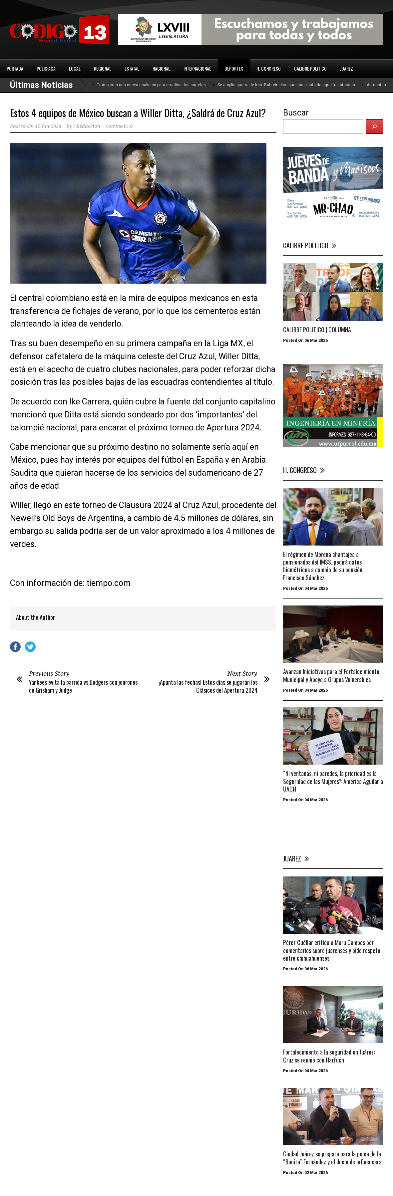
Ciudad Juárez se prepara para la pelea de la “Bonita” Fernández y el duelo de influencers (332, 1157)
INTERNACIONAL (197, 68)
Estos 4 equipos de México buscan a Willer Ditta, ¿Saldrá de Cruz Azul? (138, 112)
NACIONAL (161, 68)
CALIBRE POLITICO (310, 68)
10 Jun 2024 (48, 126)
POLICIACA (46, 68)
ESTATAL (132, 68)
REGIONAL (102, 68)
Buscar (296, 113)
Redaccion (88, 126)
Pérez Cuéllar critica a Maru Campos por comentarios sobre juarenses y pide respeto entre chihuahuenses (331, 950)
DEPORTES (233, 68)
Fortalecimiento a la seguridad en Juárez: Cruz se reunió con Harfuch (329, 1056)
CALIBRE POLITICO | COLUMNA (317, 329)
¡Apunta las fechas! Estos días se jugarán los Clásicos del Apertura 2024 (208, 686)
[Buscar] (374, 126)
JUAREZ (346, 68)
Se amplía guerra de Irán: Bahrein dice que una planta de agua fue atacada (286, 85)
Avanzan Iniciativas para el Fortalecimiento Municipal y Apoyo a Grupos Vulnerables (331, 675)
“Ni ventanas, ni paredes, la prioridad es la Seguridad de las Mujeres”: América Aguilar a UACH (333, 781)
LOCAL (75, 68)
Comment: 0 (119, 126)
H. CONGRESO (268, 68)
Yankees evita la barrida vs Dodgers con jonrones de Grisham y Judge (83, 686)
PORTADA (15, 68)
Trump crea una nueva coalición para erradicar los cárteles (151, 85)
